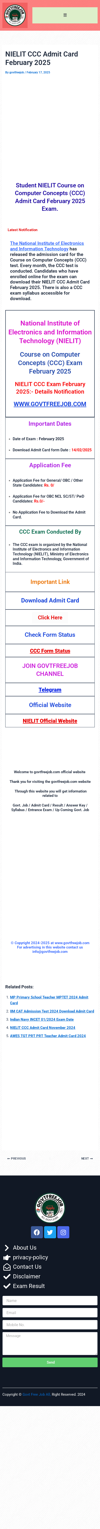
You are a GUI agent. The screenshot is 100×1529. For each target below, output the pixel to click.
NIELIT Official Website (50, 721)
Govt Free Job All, (37, 1394)
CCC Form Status (50, 651)
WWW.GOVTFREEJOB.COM (50, 404)
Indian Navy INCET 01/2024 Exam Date (42, 1019)
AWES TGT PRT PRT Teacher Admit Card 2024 (48, 1036)
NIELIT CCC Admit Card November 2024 (42, 1028)
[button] (65, 15)
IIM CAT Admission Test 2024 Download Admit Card (52, 1011)
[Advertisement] (50, 127)
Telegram (50, 690)
